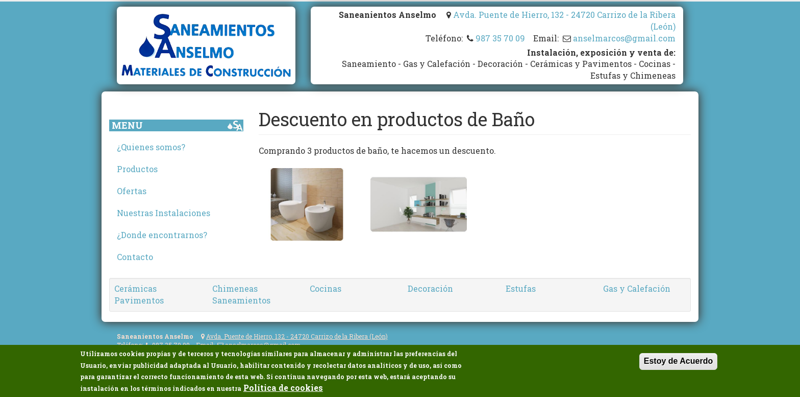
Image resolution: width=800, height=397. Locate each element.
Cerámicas (135, 288)
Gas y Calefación (636, 288)
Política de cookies (283, 388)
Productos (137, 169)
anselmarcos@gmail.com (624, 38)
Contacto (135, 256)
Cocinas (325, 288)
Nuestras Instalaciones (163, 212)
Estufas (521, 288)
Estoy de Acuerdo (678, 361)
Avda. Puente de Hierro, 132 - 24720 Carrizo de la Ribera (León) (297, 336)
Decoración (430, 288)
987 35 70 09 (500, 38)
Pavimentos (139, 300)
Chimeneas (235, 288)
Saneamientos (241, 300)
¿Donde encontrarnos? (162, 234)
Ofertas (131, 190)
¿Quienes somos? (151, 147)
